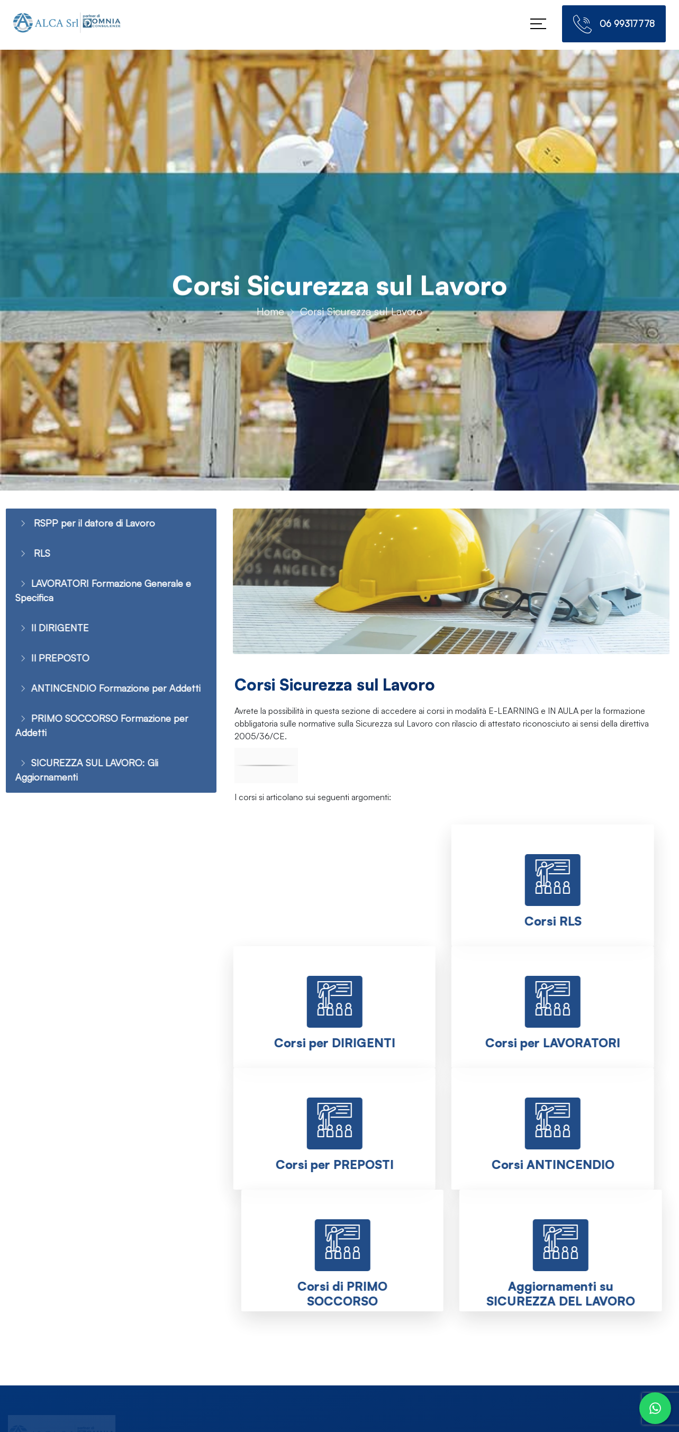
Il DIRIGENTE (45, 633)
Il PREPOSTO (45, 665)
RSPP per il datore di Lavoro (80, 523)
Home (270, 314)
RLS (25, 554)
